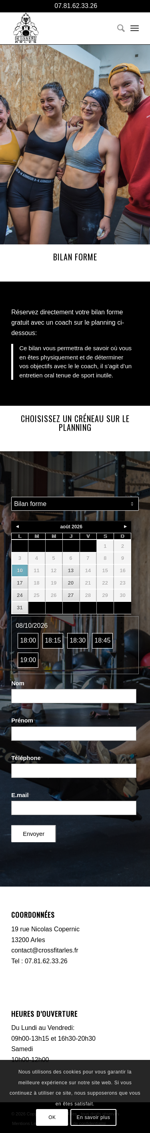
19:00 (28, 660)
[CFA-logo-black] (62, 28)
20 (71, 583)
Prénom (23, 720)
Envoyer (33, 834)
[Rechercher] (117, 28)
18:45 (102, 640)
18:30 (78, 640)
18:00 (28, 640)
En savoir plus (93, 1117)
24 (19, 595)
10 (19, 570)
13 (71, 570)
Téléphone (27, 758)
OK (52, 1117)
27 (71, 595)
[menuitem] (117, 28)
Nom (18, 683)
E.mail (20, 795)
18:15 (53, 640)
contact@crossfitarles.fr (44, 950)
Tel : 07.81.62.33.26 (39, 961)
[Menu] (134, 28)
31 (19, 608)
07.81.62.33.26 (75, 5)
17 (19, 583)
